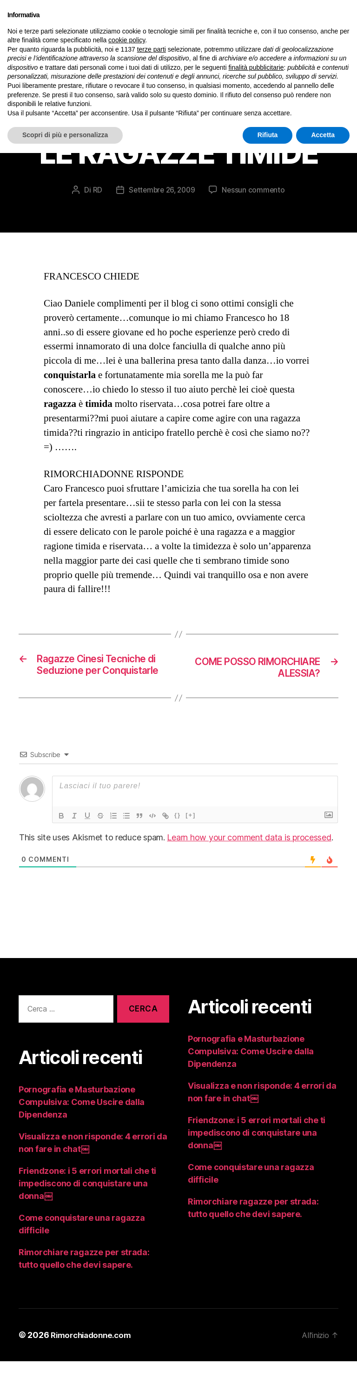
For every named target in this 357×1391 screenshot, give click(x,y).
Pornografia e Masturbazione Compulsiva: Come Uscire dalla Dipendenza (82, 1131)
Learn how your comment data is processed (249, 867)
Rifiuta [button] (268, 135)
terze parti (151, 49)
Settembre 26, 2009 (161, 205)
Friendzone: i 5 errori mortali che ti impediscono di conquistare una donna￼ (87, 1213)
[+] (190, 845)
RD (94, 205)
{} (177, 845)
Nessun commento (255, 205)
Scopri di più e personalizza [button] (65, 135)
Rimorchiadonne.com (94, 1365)
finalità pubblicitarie (256, 67)
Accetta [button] (323, 135)
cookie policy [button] (126, 40)
